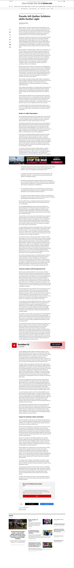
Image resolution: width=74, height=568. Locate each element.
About (62, 1)
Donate (52, 8)
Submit (37, 496)
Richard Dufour (25, 23)
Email (24, 485)
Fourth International (24, 8)
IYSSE (38, 8)
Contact (59, 1)
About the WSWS (43, 8)
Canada (20, 509)
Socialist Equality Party (32, 8)
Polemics (24, 509)
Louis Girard (21, 23)
